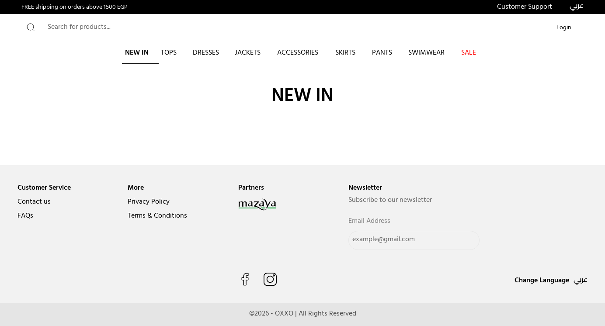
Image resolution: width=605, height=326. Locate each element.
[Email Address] (414, 240)
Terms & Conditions (157, 216)
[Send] (463, 240)
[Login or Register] (564, 28)
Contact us (34, 202)
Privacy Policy (149, 202)
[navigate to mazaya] (275, 204)
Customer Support (524, 7)
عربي (577, 5)
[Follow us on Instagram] (270, 279)
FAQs (25, 216)
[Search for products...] (85, 28)
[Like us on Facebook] (244, 279)
